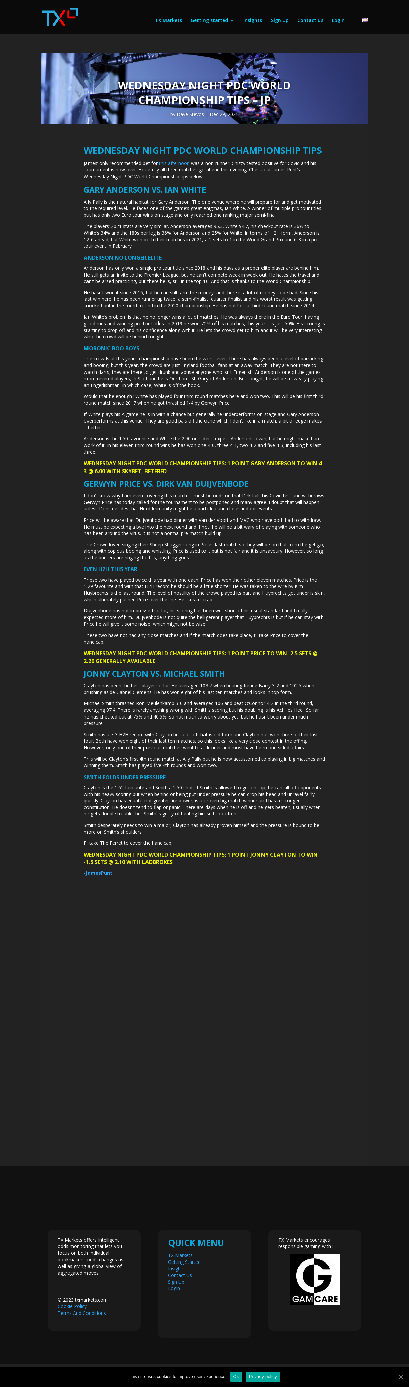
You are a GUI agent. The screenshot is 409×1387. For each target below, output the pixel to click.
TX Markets (168, 20)
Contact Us (180, 1275)
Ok (236, 1376)
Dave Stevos (190, 114)
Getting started (209, 20)
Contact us (310, 20)
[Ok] (400, 1376)
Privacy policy (263, 1376)
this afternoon (174, 163)
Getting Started (184, 1262)
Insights (252, 20)
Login (338, 20)
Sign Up (280, 20)
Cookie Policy (72, 1306)
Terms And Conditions (82, 1313)
